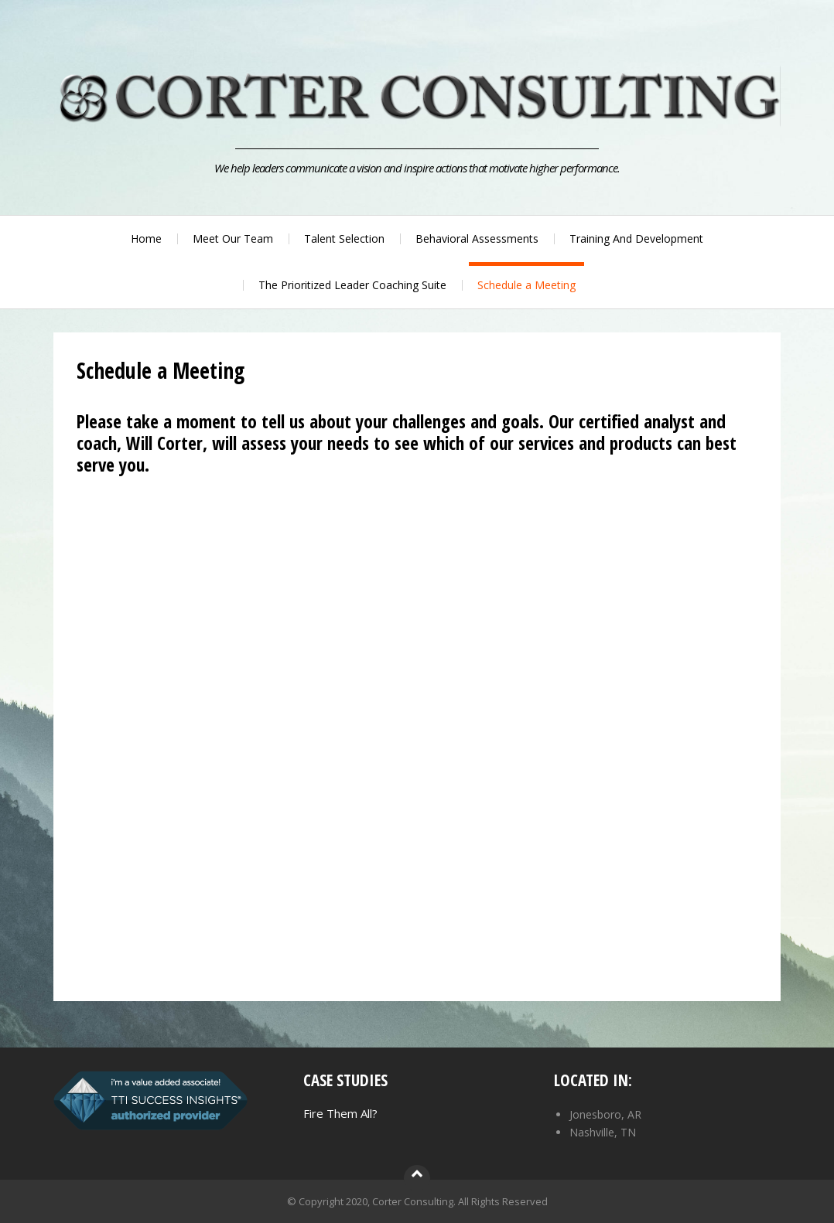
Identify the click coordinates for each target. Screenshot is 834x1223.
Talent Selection (344, 238)
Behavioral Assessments (476, 238)
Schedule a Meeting (526, 285)
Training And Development (636, 238)
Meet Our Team (233, 238)
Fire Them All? (340, 1113)
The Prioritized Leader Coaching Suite (352, 285)
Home (146, 238)
